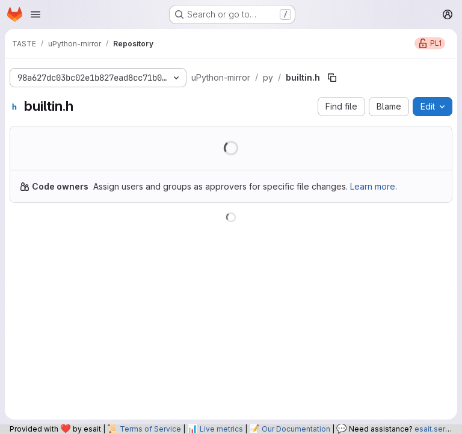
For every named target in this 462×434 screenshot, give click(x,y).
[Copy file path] (332, 77)
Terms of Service (150, 428)
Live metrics (221, 428)
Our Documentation (296, 428)
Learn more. (373, 186)
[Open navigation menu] (35, 14)
